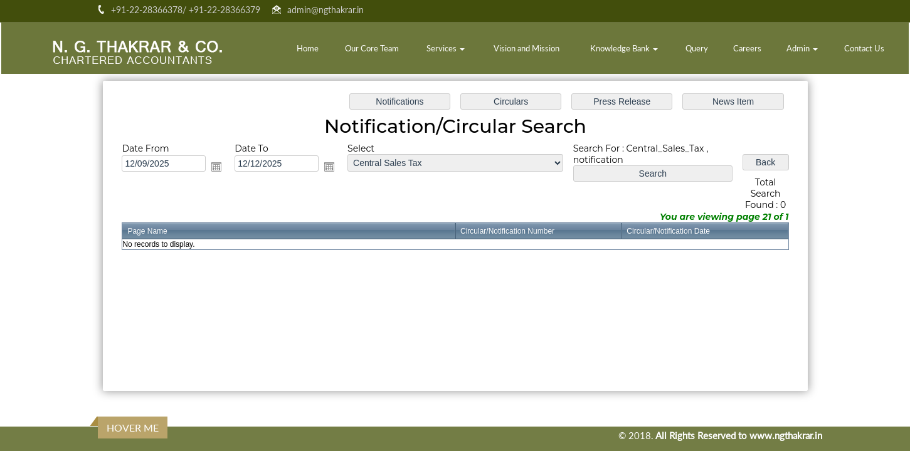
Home (308, 48)
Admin (802, 48)
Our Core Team (372, 48)
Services (445, 48)
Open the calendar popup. (217, 167)
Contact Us (864, 48)
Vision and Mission (526, 48)
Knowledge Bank (624, 48)
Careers (747, 48)
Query (696, 48)
